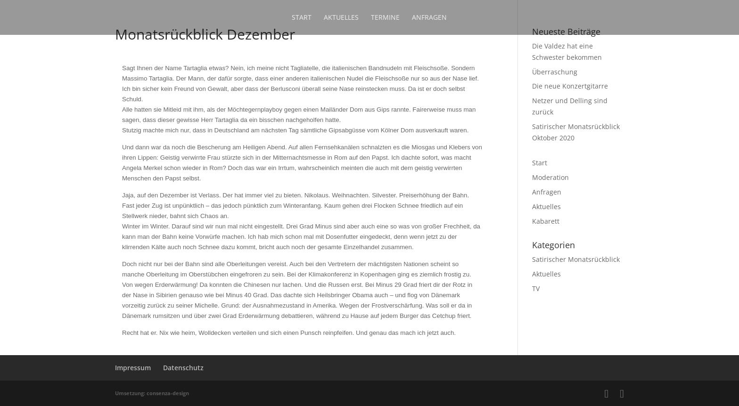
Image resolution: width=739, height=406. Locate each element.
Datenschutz (183, 367)
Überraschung (554, 71)
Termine (385, 18)
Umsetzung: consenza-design (152, 393)
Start (302, 18)
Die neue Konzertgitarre (570, 85)
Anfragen (429, 18)
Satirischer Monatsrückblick (576, 259)
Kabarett (545, 221)
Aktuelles (341, 18)
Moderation (550, 177)
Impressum (133, 367)
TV (536, 288)
